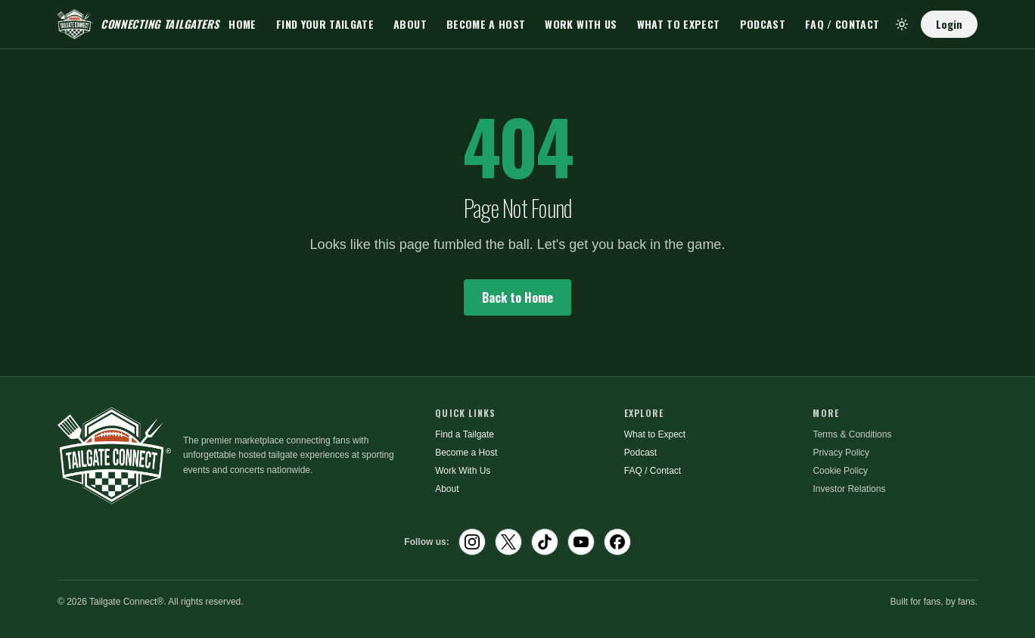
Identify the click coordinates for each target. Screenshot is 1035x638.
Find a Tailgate (464, 434)
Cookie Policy (840, 470)
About (410, 24)
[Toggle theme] (902, 24)
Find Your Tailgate (325, 24)
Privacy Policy (841, 452)
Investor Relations (849, 489)
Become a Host (486, 24)
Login (949, 24)
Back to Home (517, 297)
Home (242, 24)
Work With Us (581, 24)
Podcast (762, 24)
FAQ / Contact (842, 24)
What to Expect (678, 24)
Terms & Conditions (852, 434)
